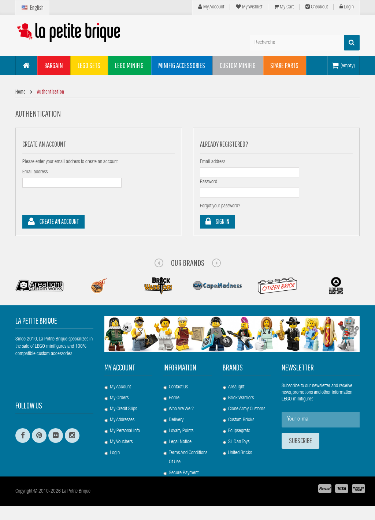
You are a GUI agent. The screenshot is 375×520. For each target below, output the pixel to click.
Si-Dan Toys (238, 442)
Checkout (316, 7)
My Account (211, 7)
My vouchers (121, 442)
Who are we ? (181, 409)
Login (346, 7)
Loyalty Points (181, 431)
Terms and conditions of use (188, 458)
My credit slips (123, 409)
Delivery (176, 420)
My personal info (125, 431)
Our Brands (187, 262)
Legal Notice (180, 442)
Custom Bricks (241, 420)
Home (174, 398)
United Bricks (240, 453)
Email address (35, 172)
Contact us (178, 387)
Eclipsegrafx (239, 431)
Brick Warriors (241, 398)
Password (208, 182)
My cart (284, 7)
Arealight (236, 387)
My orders (119, 398)
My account (119, 367)
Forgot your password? (220, 206)
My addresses (122, 420)
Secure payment (183, 473)
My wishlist (249, 7)
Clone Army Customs (246, 409)
